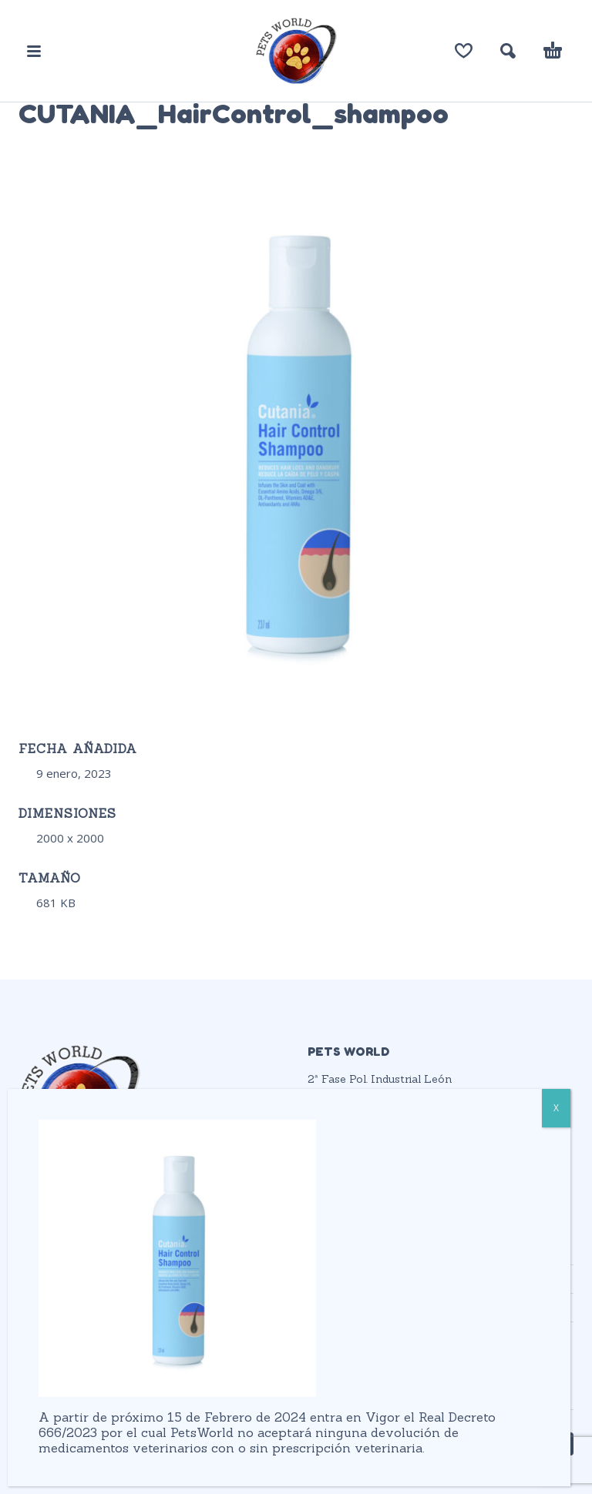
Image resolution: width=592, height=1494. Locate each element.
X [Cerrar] (556, 1107)
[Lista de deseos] (464, 51)
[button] (34, 51)
